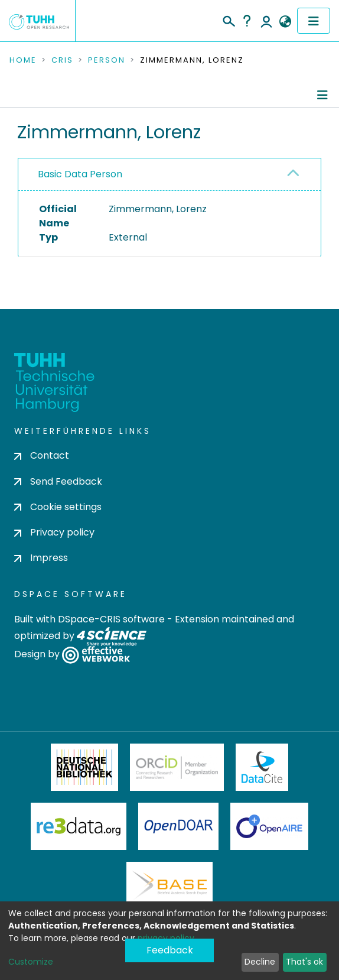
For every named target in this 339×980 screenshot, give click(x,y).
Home (23, 60)
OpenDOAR (178, 826)
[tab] (169, 174)
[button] (285, 22)
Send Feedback (58, 481)
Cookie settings (58, 507)
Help (247, 20)
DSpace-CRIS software (111, 619)
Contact (41, 455)
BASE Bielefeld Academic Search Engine (169, 885)
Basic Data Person (80, 174)
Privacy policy (54, 532)
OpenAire (269, 826)
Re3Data (78, 826)
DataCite (262, 767)
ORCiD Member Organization (177, 767)
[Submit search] (228, 19)
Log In (266, 20)
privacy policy (166, 938)
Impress (41, 557)
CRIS (62, 60)
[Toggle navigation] (313, 21)
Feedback (169, 950)
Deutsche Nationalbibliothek (84, 767)
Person (106, 60)
